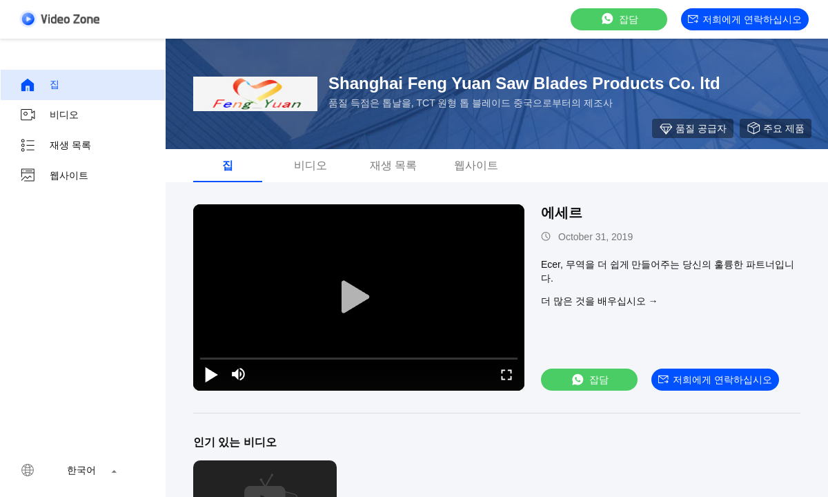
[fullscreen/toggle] (506, 374)
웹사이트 (53, 176)
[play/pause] (211, 374)
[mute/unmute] (239, 374)
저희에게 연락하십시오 (745, 19)
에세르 (561, 212)
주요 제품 (776, 128)
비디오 (49, 115)
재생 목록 (55, 145)
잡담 (619, 19)
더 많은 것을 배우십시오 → (599, 300)
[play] (359, 297)
